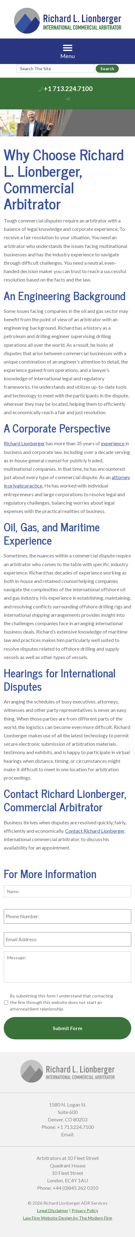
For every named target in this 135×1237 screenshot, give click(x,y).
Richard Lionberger (24, 443)
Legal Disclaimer (52, 1210)
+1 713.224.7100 (68, 88)
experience (113, 443)
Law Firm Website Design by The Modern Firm (67, 1218)
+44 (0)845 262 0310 (75, 1188)
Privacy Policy (85, 1210)
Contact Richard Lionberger (94, 831)
